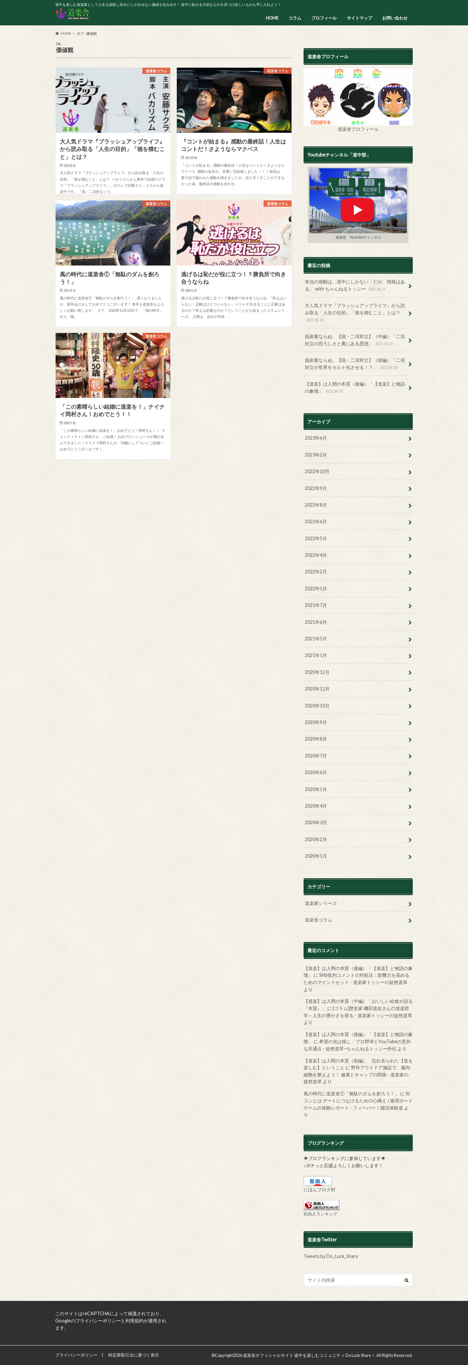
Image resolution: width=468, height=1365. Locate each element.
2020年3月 (316, 822)
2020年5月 (316, 789)
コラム (295, 17)
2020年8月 (316, 739)
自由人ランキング (320, 1213)
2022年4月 (316, 555)
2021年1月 (316, 655)
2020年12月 (317, 672)
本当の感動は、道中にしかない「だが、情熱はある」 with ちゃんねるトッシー (355, 285)
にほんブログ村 (319, 1189)
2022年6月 (316, 521)
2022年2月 (316, 571)
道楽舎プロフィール (358, 129)
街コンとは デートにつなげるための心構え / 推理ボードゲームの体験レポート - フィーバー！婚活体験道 (358, 1100)
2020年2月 (316, 839)
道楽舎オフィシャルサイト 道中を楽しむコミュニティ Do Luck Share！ (309, 1355)
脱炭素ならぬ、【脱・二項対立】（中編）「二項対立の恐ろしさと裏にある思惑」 (355, 340)
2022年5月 (316, 538)
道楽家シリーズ (321, 903)
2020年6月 (316, 772)
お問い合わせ (395, 17)
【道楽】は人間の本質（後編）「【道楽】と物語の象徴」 (355, 387)
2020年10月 (317, 705)
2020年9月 (316, 722)
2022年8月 (316, 505)
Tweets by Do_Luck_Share (331, 1256)
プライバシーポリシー (76, 1355)
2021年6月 (316, 622)
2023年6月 (316, 438)
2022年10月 (317, 471)
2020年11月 (317, 688)
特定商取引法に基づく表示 (133, 1355)
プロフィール (324, 17)
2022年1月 (316, 588)
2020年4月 (316, 806)
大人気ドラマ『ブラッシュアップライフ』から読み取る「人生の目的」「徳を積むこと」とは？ (355, 313)
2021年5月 (316, 638)
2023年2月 (316, 454)
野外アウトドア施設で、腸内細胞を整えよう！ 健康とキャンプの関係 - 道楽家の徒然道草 (357, 1074)
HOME (272, 17)
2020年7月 (316, 755)
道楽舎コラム (318, 919)
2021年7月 (316, 605)
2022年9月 (316, 488)
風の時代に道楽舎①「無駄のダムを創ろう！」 (351, 1093)
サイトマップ (359, 17)
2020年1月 (316, 856)
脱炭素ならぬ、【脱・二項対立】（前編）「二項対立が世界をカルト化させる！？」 (355, 364)
